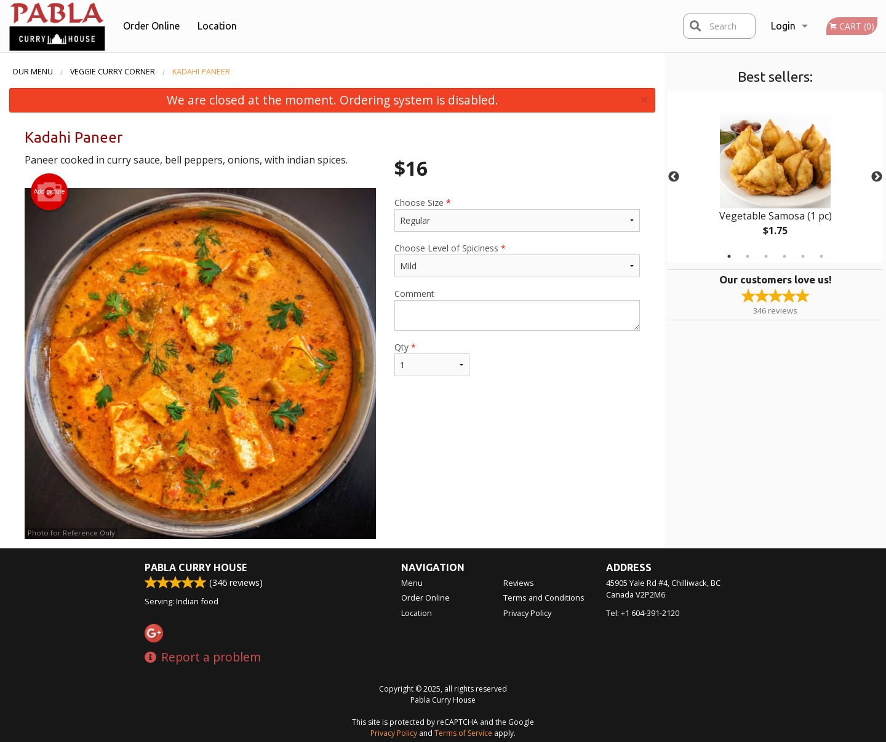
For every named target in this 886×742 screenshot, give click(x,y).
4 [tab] (784, 256)
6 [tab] (821, 256)
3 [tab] (766, 256)
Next (877, 177)
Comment (517, 309)
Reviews (518, 582)
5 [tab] (803, 256)
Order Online (151, 25)
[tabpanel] (775, 177)
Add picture (49, 191)
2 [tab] (747, 256)
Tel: (642, 612)
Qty (431, 358)
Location (217, 25)
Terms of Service (463, 733)
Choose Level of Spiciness (517, 259)
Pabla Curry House (196, 567)
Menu (412, 582)
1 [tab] (729, 256)
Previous (674, 177)
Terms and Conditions (544, 597)
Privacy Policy (527, 612)
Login (783, 25)
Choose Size (517, 214)
